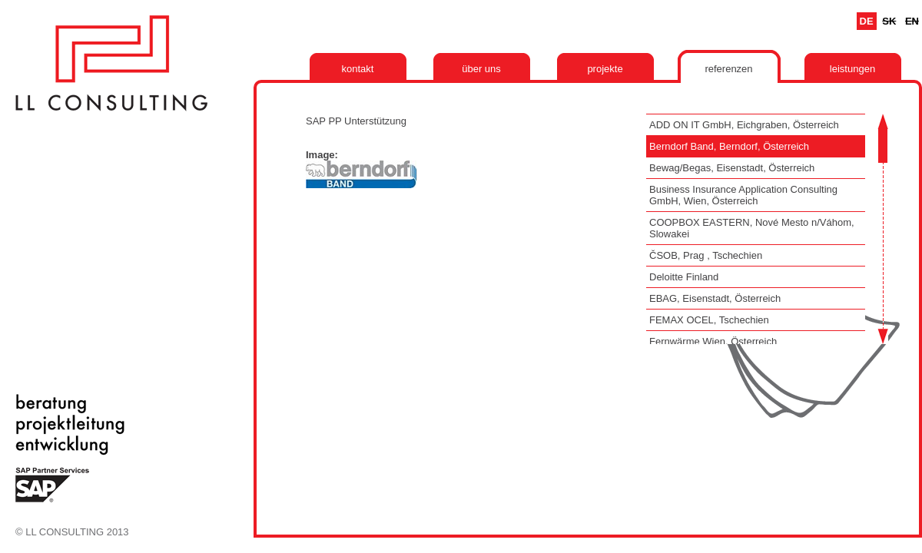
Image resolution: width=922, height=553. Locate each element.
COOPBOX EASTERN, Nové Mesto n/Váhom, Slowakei (751, 228)
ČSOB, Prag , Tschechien (705, 255)
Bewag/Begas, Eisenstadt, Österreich (731, 168)
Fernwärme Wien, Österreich (713, 341)
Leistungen (852, 69)
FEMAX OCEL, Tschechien (709, 320)
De (867, 21)
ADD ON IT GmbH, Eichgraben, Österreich (744, 125)
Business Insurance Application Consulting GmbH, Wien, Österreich (743, 195)
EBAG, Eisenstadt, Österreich (715, 298)
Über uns (481, 69)
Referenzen (728, 69)
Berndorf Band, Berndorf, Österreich (729, 146)
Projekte (604, 69)
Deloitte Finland (683, 277)
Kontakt (358, 69)
